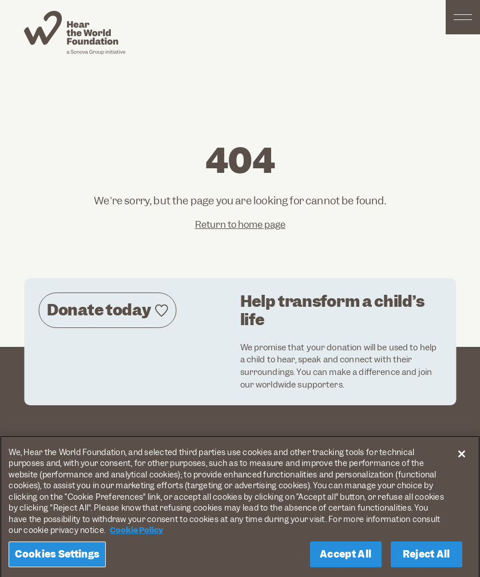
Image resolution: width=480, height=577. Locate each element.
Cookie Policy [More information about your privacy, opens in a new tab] (136, 532)
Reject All (426, 556)
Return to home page (240, 225)
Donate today (98, 310)
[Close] (461, 456)
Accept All (345, 556)
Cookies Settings (57, 556)
